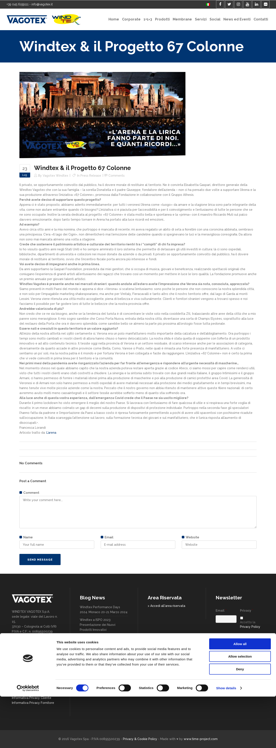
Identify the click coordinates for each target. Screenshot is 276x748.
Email (221, 610)
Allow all (240, 695)
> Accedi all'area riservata (166, 606)
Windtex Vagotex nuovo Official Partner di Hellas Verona (103, 673)
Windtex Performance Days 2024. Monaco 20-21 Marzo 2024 (103, 609)
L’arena (51, 432)
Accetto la (250, 624)
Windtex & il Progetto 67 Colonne (98, 640)
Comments (116, 175)
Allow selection (240, 708)
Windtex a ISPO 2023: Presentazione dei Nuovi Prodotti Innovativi (97, 624)
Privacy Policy (250, 626)
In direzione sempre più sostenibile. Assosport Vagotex (102, 660)
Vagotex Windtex (55, 175)
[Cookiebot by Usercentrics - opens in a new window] (28, 739)
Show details (226, 739)
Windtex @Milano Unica (97, 650)
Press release (90, 175)
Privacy (246, 610)
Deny (240, 720)
